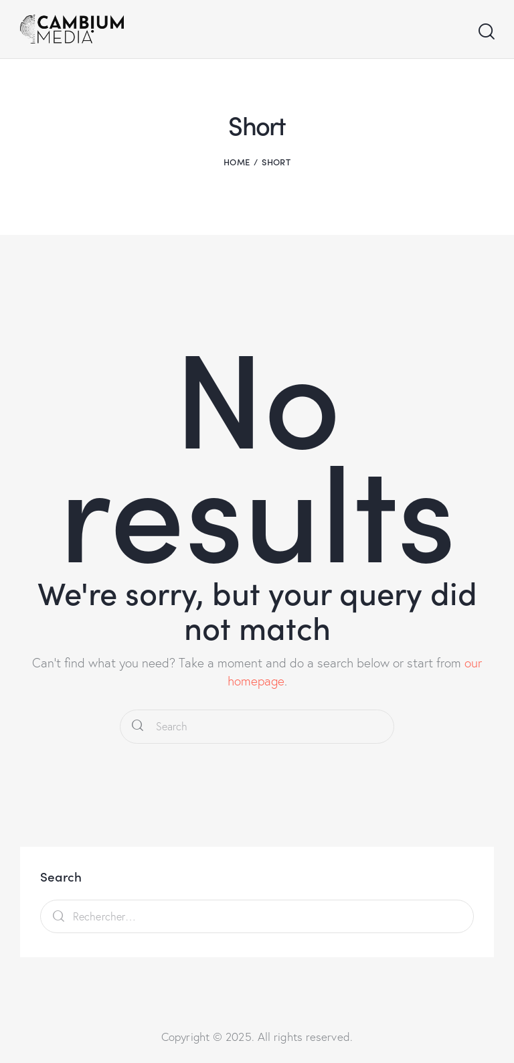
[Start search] (485, 31)
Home (237, 161)
